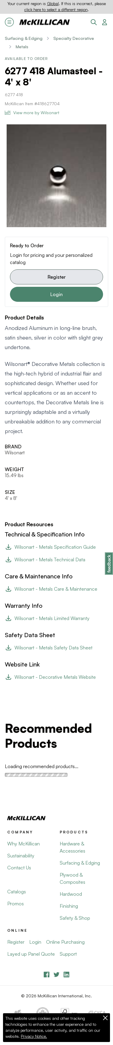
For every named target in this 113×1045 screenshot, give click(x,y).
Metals (22, 46)
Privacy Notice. (34, 1036)
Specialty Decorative (73, 38)
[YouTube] (56, 974)
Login (56, 294)
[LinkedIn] (66, 974)
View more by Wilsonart (32, 112)
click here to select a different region (56, 9)
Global (53, 3)
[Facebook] (46, 974)
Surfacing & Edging (23, 38)
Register (57, 277)
